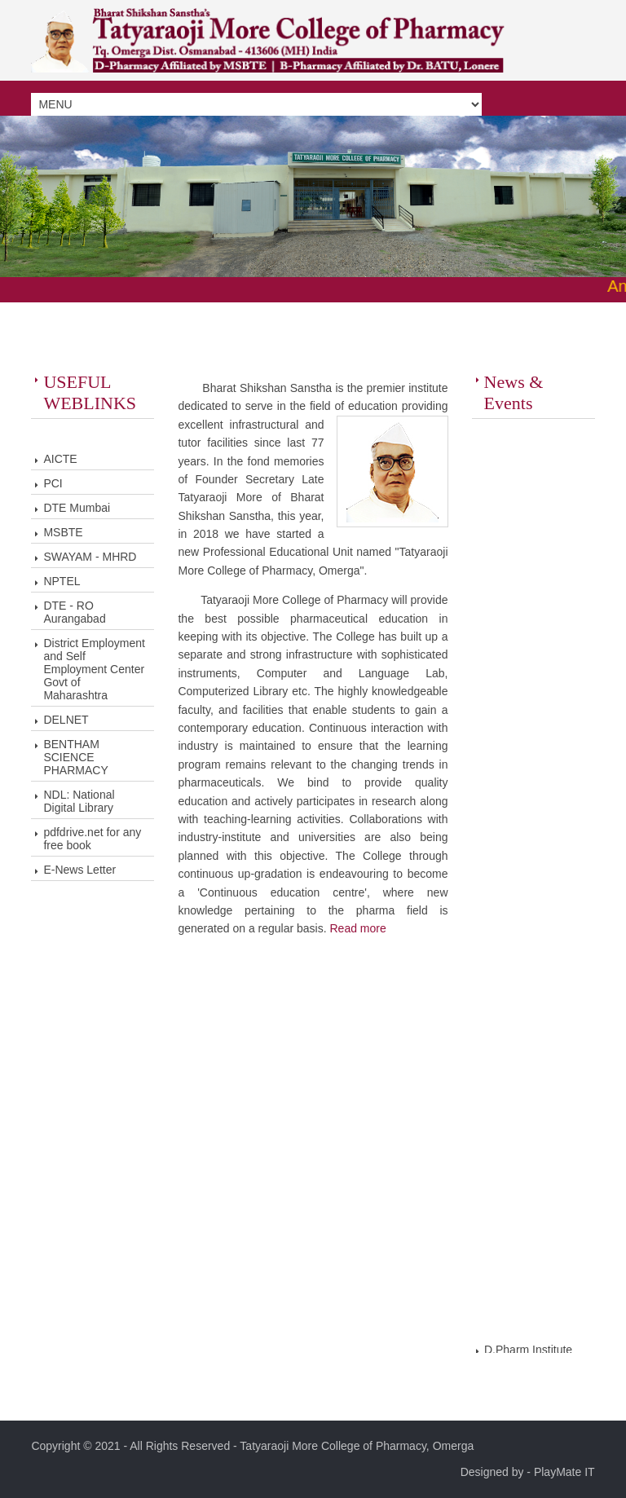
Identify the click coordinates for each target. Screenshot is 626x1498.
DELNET (65, 719)
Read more (357, 928)
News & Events (514, 392)
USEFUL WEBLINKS (89, 392)
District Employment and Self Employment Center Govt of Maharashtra (93, 669)
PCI (52, 483)
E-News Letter (79, 869)
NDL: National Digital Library (78, 801)
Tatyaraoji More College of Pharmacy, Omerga (357, 1445)
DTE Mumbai (76, 507)
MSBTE (62, 532)
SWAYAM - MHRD (89, 556)
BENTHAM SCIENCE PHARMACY (75, 757)
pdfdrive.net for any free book (92, 839)
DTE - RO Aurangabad (74, 612)
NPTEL (61, 581)
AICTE (60, 458)
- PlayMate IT (558, 1471)
